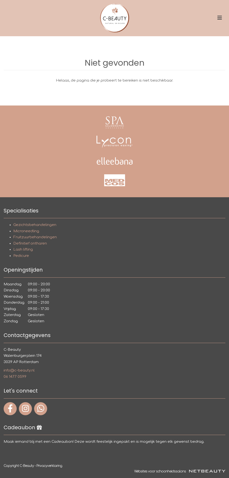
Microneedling (26, 231)
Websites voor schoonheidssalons (179, 471)
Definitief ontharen (30, 243)
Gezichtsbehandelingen (34, 225)
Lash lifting (23, 249)
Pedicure (21, 256)
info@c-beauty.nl (19, 370)
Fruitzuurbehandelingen (35, 237)
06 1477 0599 (15, 377)
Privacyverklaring (49, 466)
